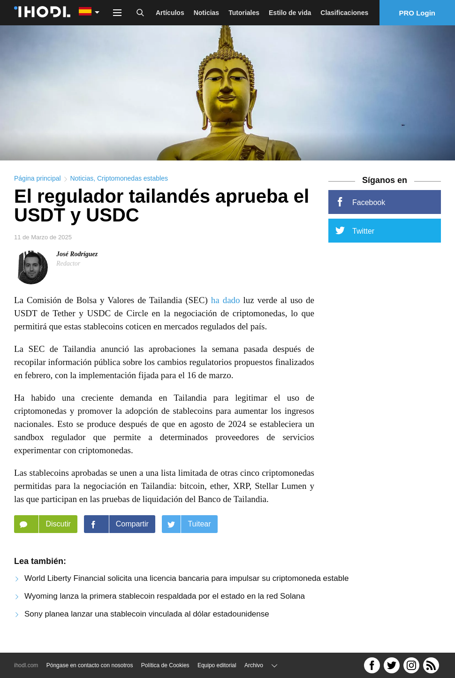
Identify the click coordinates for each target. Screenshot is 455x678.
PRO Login (417, 13)
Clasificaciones (344, 12)
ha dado (225, 303)
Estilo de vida (290, 12)
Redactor (68, 266)
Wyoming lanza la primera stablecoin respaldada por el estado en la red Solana (164, 598)
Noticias (206, 12)
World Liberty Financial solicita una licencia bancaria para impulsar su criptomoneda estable (186, 581)
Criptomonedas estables (132, 181)
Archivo (253, 665)
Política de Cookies (165, 665)
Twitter (354, 233)
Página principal (37, 181)
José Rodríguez (77, 256)
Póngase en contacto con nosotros (89, 665)
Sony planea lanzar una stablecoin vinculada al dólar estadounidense (146, 616)
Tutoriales (243, 12)
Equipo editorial (216, 665)
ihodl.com (26, 665)
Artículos (170, 12)
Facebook (360, 204)
